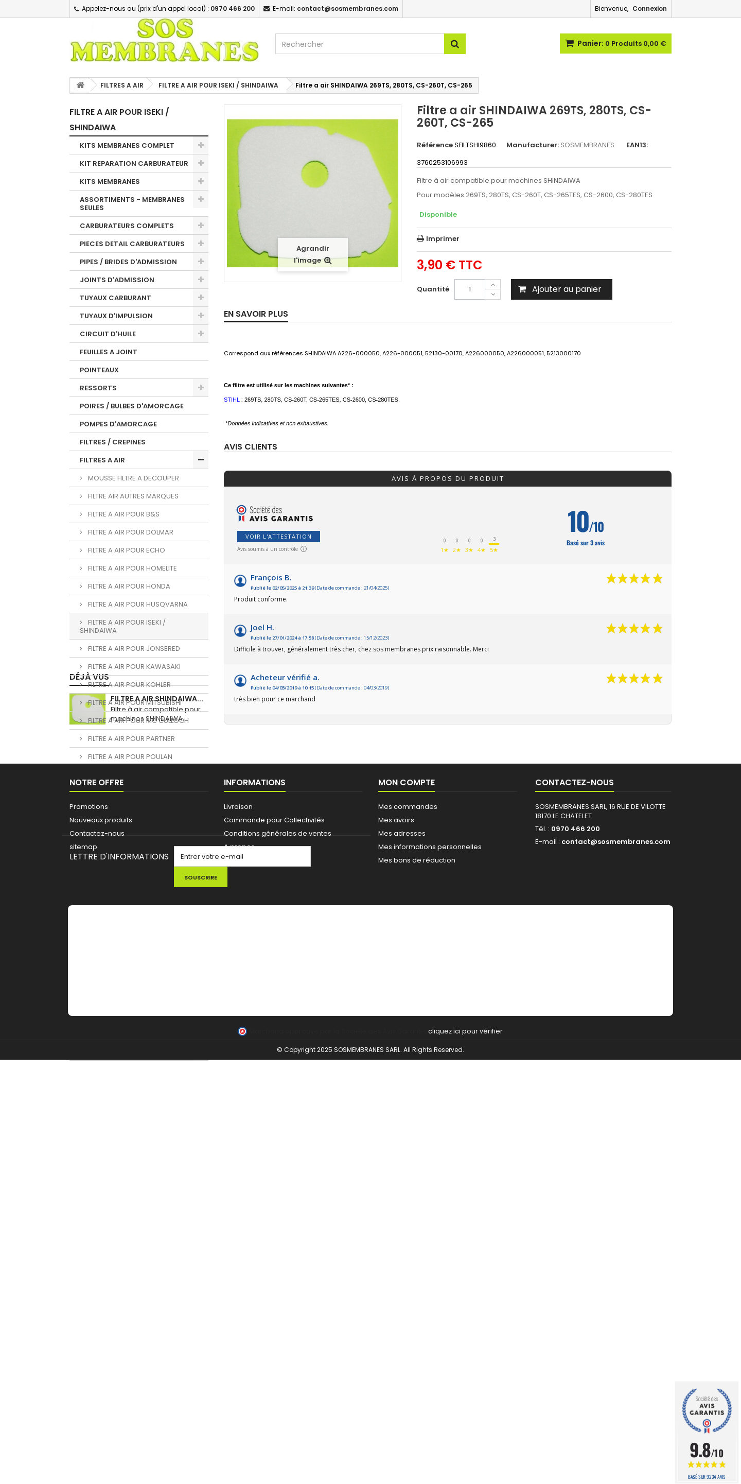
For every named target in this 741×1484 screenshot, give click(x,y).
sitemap (83, 1232)
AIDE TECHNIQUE (250, 1246)
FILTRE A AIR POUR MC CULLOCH (137, 721)
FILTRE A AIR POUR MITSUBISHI (134, 703)
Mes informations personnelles (430, 1232)
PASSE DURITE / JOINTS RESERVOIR (120, 851)
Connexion (649, 8)
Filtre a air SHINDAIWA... (157, 1100)
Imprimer (443, 239)
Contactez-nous (97, 1219)
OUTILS (92, 989)
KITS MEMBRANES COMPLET (127, 145)
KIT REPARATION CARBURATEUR (134, 163)
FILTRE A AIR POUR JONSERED (133, 648)
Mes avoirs (396, 1206)
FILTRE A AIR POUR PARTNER (130, 739)
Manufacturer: (532, 145)
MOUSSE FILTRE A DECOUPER (132, 478)
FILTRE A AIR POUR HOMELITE (131, 568)
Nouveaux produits (100, 1206)
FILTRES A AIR (102, 460)
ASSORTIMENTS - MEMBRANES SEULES (132, 204)
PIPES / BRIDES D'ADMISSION (128, 262)
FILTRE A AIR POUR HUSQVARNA (137, 604)
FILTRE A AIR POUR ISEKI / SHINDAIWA (123, 626)
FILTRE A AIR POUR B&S (123, 514)
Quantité (433, 289)
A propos (239, 1232)
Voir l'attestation (278, 536)
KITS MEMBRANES (110, 181)
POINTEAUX (99, 370)
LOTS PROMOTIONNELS (120, 1034)
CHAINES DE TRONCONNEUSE (130, 953)
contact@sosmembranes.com (616, 1227)
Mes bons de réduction (416, 1246)
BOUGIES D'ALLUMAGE (117, 909)
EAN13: (637, 145)
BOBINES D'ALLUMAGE (116, 891)
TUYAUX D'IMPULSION (116, 316)
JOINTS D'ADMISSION (117, 280)
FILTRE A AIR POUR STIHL (124, 793)
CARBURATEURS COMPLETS (127, 226)
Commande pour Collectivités (274, 1206)
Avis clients (250, 447)
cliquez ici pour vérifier (465, 1455)
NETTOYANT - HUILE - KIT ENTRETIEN (123, 1012)
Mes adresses (402, 1219)
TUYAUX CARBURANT (115, 298)
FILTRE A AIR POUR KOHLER (128, 684)
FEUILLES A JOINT (108, 352)
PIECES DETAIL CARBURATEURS (132, 244)
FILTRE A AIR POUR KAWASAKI (133, 666)
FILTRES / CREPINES (113, 442)
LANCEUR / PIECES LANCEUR (127, 971)
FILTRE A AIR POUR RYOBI (125, 775)
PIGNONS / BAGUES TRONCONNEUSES (113, 931)
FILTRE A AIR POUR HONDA (128, 586)
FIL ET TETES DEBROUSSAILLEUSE (134, 1052)
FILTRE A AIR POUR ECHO (125, 550)
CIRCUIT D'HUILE (108, 334)
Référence (435, 145)
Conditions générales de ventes (277, 1219)
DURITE (92, 811)
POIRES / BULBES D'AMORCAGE (132, 406)
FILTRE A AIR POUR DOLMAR (129, 532)
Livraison (238, 1192)
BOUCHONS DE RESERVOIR (125, 829)
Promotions (88, 1192)
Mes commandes (407, 1192)
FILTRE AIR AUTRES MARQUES (132, 496)
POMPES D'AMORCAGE (118, 424)
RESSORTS (98, 388)
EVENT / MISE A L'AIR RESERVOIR (133, 873)
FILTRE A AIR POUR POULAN (129, 757)
